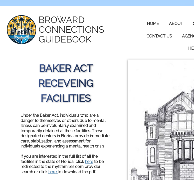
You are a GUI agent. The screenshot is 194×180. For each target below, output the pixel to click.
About (176, 23)
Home (153, 23)
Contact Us (159, 36)
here (89, 161)
